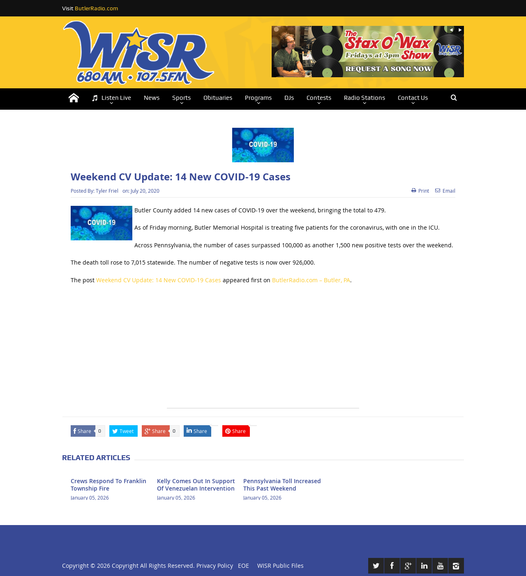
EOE (242, 565)
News (151, 97)
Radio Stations (364, 97)
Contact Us (413, 97)
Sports (181, 97)
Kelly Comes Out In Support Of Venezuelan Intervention (196, 484)
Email (445, 190)
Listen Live (111, 98)
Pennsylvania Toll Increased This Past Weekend (282, 484)
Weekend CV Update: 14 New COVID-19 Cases (158, 280)
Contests (319, 97)
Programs (258, 97)
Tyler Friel (107, 190)
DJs (289, 97)
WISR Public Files (280, 565)
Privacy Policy (214, 565)
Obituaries (217, 97)
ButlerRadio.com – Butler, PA (311, 280)
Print (420, 190)
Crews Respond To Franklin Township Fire (108, 484)
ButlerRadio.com (96, 8)
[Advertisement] (263, 350)
